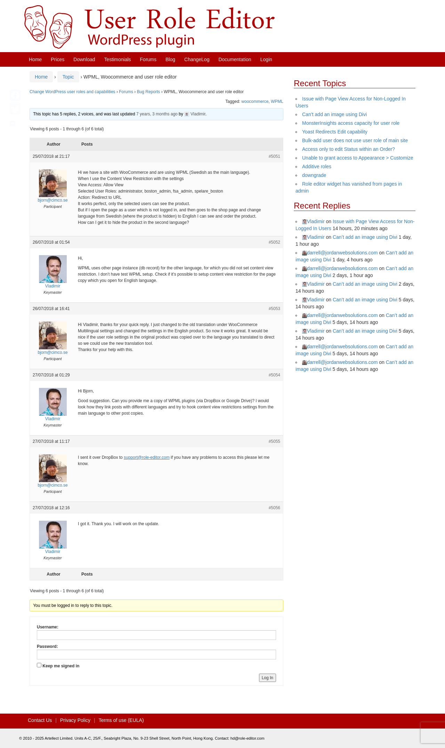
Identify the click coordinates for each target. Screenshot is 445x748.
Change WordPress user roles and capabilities (72, 91)
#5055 (274, 441)
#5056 (274, 507)
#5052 (274, 242)
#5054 (274, 375)
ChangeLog (196, 59)
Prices (57, 59)
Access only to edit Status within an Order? (348, 149)
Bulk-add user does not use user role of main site (355, 140)
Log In (267, 677)
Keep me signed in (60, 666)
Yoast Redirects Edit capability (334, 132)
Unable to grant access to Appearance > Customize (357, 158)
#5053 (274, 308)
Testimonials (117, 59)
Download (84, 59)
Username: (47, 627)
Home (35, 59)
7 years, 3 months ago (157, 114)
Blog (170, 59)
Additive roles (316, 166)
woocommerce (254, 101)
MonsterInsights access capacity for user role (350, 123)
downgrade (314, 175)
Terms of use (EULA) (121, 720)
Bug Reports (148, 91)
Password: (47, 646)
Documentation (234, 59)
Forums (148, 59)
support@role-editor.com (147, 457)
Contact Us (40, 720)
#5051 (274, 156)
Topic (68, 77)
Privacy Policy (75, 720)
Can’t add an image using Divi (334, 114)
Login (266, 59)
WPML (277, 101)
